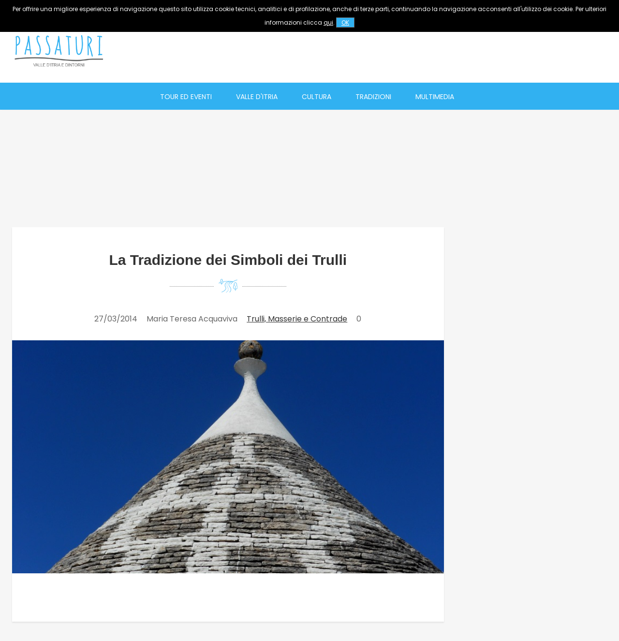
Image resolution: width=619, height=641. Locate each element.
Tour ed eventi (186, 97)
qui (328, 22)
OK (345, 22)
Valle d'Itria (257, 97)
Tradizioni (373, 97)
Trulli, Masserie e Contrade (297, 318)
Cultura (316, 97)
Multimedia (434, 97)
